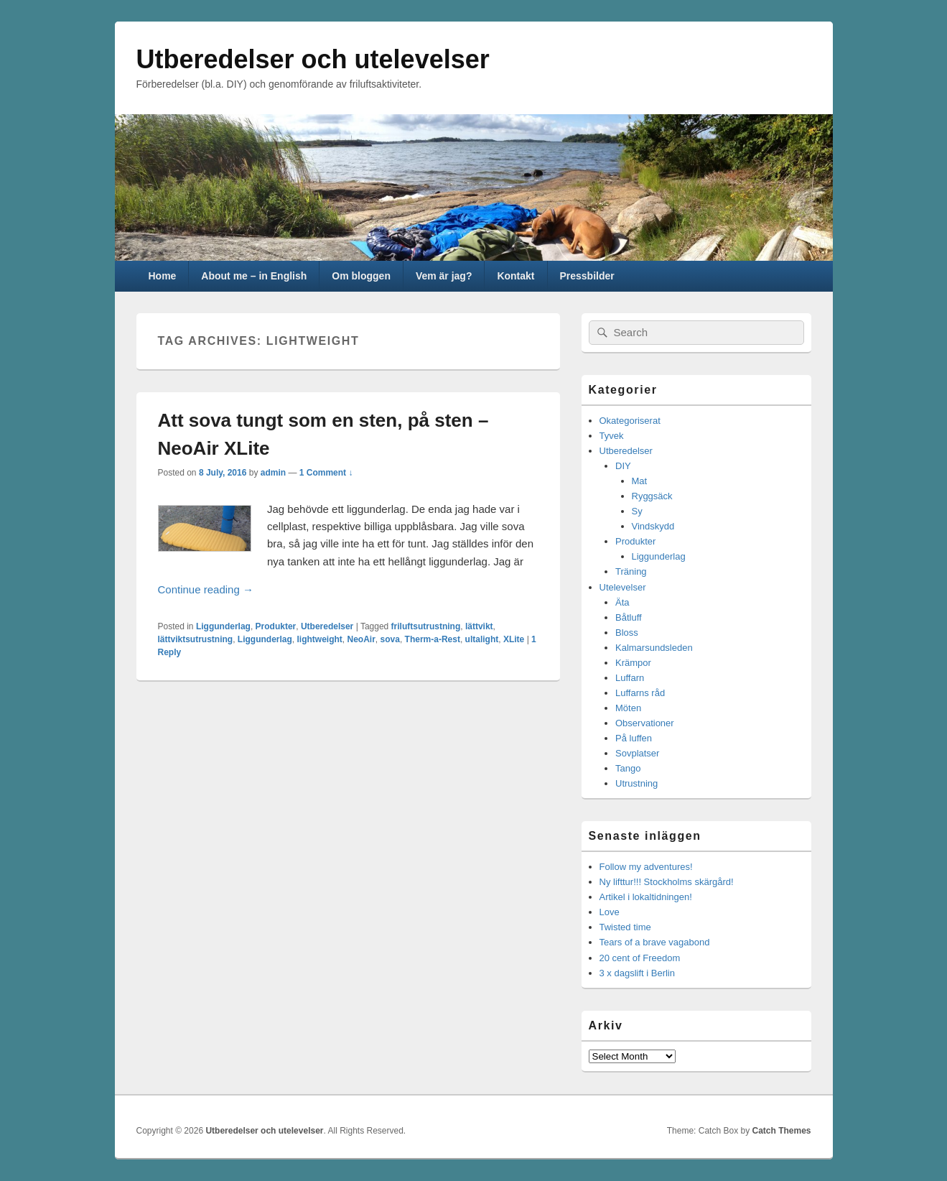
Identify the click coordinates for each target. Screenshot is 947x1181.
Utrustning (636, 783)
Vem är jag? (444, 276)
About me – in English (254, 276)
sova (390, 639)
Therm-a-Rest (432, 639)
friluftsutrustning (426, 626)
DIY (623, 465)
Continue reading (321, 588)
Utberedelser (327, 626)
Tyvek (612, 435)
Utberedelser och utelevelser (313, 59)
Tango (627, 768)
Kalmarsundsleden (654, 647)
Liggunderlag (223, 626)
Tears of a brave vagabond (655, 942)
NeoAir (361, 639)
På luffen (633, 738)
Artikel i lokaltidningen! (646, 896)
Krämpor (633, 662)
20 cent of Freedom (640, 958)
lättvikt (479, 626)
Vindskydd (653, 526)
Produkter (276, 626)
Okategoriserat (630, 420)
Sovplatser (637, 753)
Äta (622, 602)
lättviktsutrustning (195, 639)
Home (162, 276)
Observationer (644, 723)
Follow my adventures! (646, 866)
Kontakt (515, 276)
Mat (640, 481)
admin (273, 473)
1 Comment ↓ (326, 473)
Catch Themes (781, 1131)
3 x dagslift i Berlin (638, 973)
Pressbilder (586, 276)
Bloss (626, 632)
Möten (628, 708)
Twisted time (625, 927)
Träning (631, 571)
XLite (513, 639)
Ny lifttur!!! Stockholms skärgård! (667, 881)
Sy (637, 511)
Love (610, 912)
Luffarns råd (640, 692)
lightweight (319, 639)
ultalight (482, 639)
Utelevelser (623, 587)
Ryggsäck (652, 496)
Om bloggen (361, 276)
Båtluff (628, 617)
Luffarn (629, 677)
